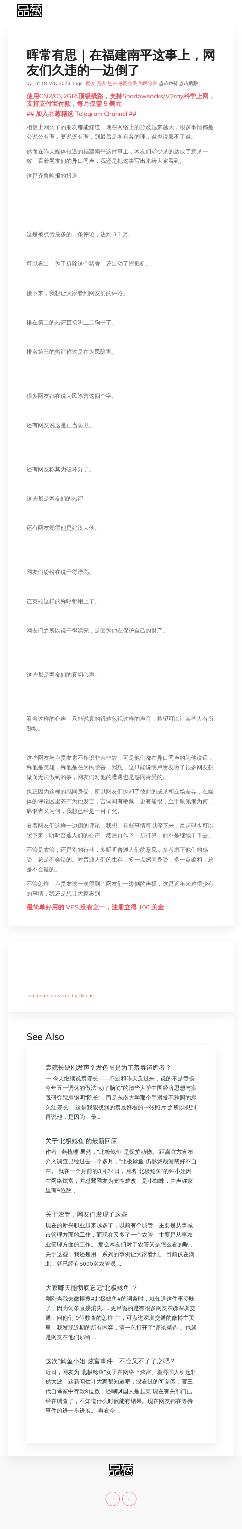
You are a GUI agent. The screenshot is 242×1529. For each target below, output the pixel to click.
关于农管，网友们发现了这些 (86, 1214)
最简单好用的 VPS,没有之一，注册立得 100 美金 (95, 907)
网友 (90, 83)
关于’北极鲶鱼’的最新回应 (81, 1141)
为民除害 (147, 83)
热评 (112, 83)
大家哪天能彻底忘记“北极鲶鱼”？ (91, 1287)
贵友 (101, 83)
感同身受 (127, 83)
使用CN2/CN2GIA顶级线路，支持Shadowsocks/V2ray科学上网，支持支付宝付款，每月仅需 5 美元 (120, 99)
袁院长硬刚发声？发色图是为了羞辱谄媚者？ (108, 1067)
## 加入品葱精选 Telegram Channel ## (81, 113)
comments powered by (60, 996)
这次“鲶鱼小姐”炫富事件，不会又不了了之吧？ (110, 1361)
